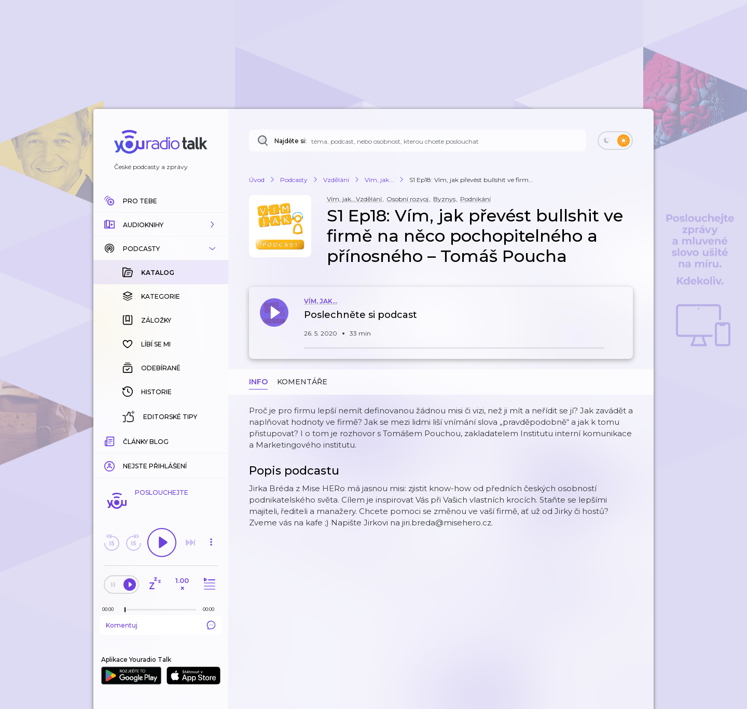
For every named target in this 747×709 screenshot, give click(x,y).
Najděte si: (290, 141)
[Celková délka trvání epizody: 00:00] (211, 609)
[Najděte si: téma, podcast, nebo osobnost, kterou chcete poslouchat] (417, 140)
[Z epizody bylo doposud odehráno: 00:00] (110, 609)
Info (258, 381)
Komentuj (161, 625)
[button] (160, 225)
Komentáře (302, 381)
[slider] (125, 610)
